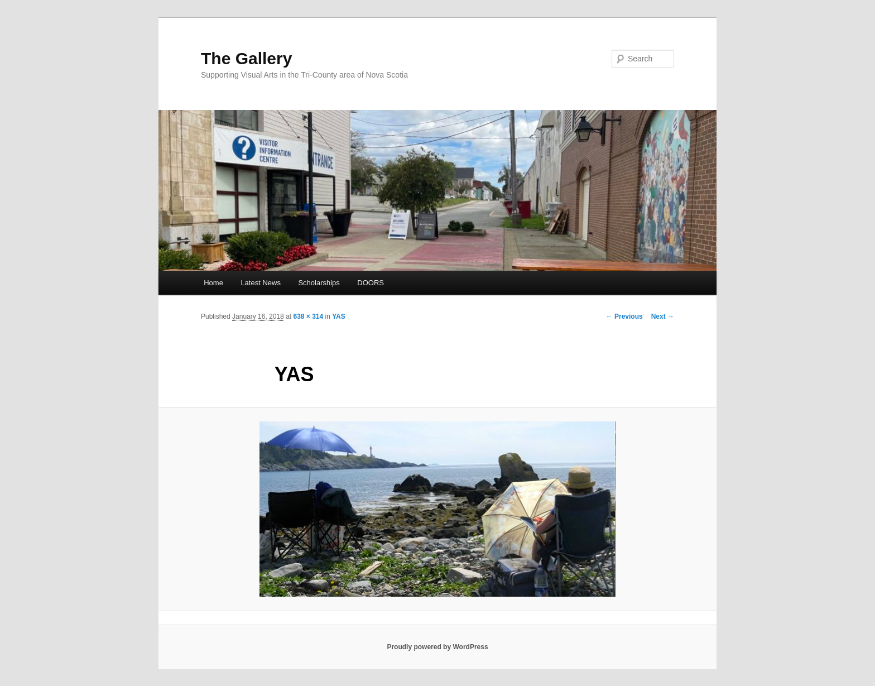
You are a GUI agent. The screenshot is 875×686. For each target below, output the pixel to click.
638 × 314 (308, 316)
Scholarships (318, 283)
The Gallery (246, 58)
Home (213, 283)
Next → (662, 316)
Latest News (261, 283)
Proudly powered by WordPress (437, 647)
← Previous (624, 316)
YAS (338, 316)
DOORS (370, 283)
